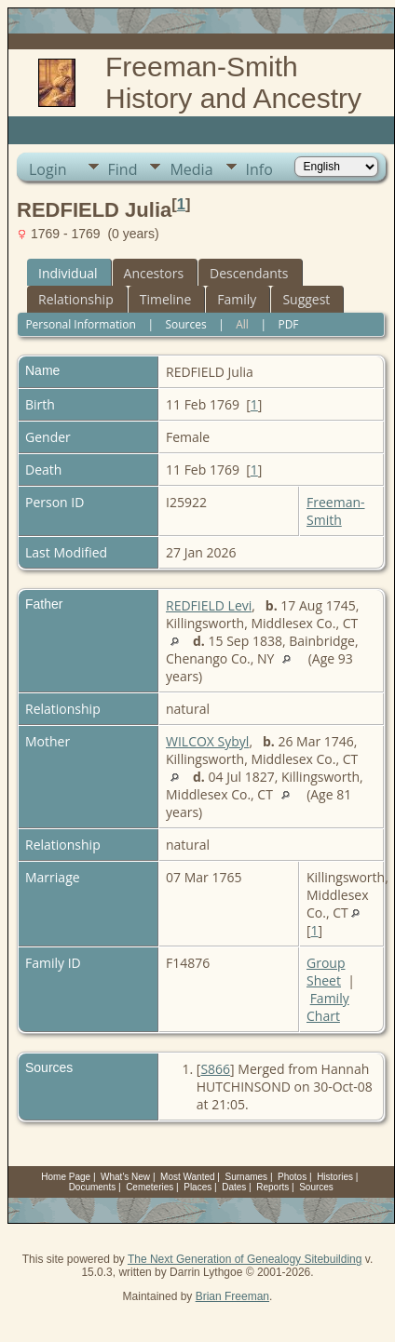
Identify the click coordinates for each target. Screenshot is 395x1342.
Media (191, 169)
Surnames (246, 1177)
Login (48, 169)
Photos (292, 1177)
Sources (185, 324)
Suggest (306, 299)
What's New (125, 1177)
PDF (288, 324)
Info (259, 169)
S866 (215, 1069)
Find (123, 169)
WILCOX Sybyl (207, 741)
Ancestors (154, 273)
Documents (92, 1187)
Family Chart (327, 1007)
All (242, 324)
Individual (68, 273)
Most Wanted (187, 1177)
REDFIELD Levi (209, 605)
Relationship (76, 299)
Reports (272, 1187)
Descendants (249, 273)
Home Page (65, 1177)
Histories (335, 1177)
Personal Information (80, 324)
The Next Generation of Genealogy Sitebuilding (245, 1259)
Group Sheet (325, 971)
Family (236, 299)
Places (197, 1187)
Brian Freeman (232, 1296)
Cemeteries (149, 1187)
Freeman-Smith (335, 511)
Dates (234, 1187)
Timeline (166, 299)
